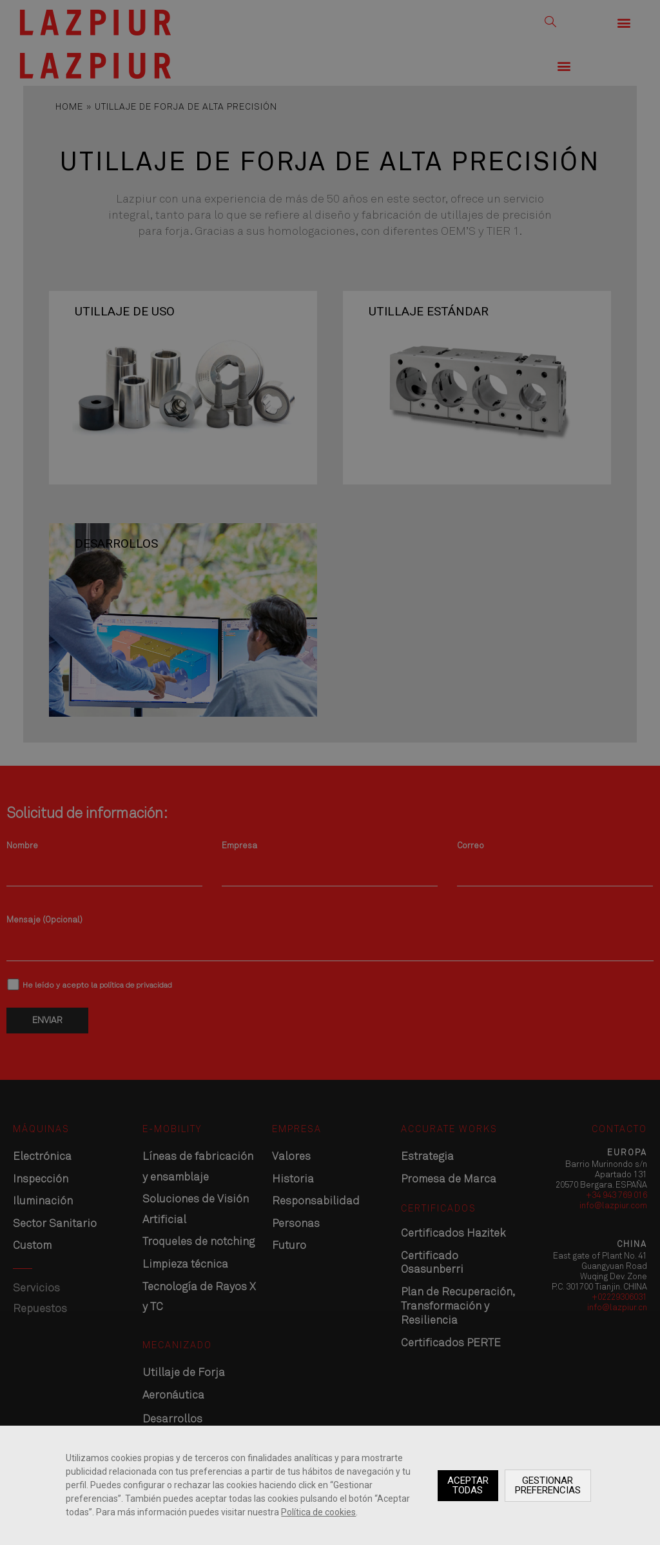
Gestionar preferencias (548, 1485)
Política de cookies (318, 1512)
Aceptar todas (468, 1485)
